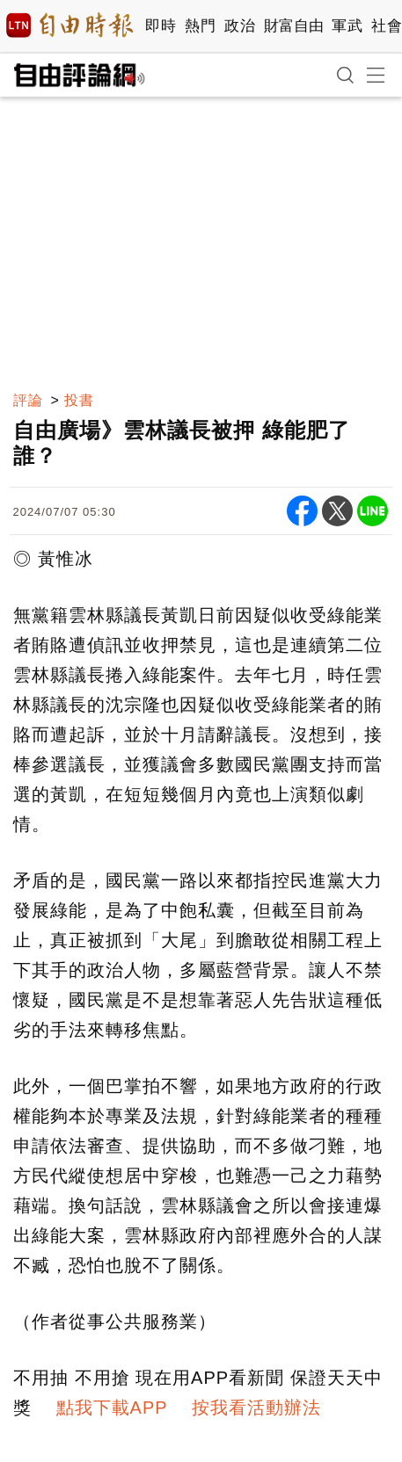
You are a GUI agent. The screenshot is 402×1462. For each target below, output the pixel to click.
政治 (239, 26)
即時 (160, 26)
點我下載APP (112, 1407)
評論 (28, 400)
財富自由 (293, 26)
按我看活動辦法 (256, 1407)
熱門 (200, 26)
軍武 (347, 26)
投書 (79, 400)
